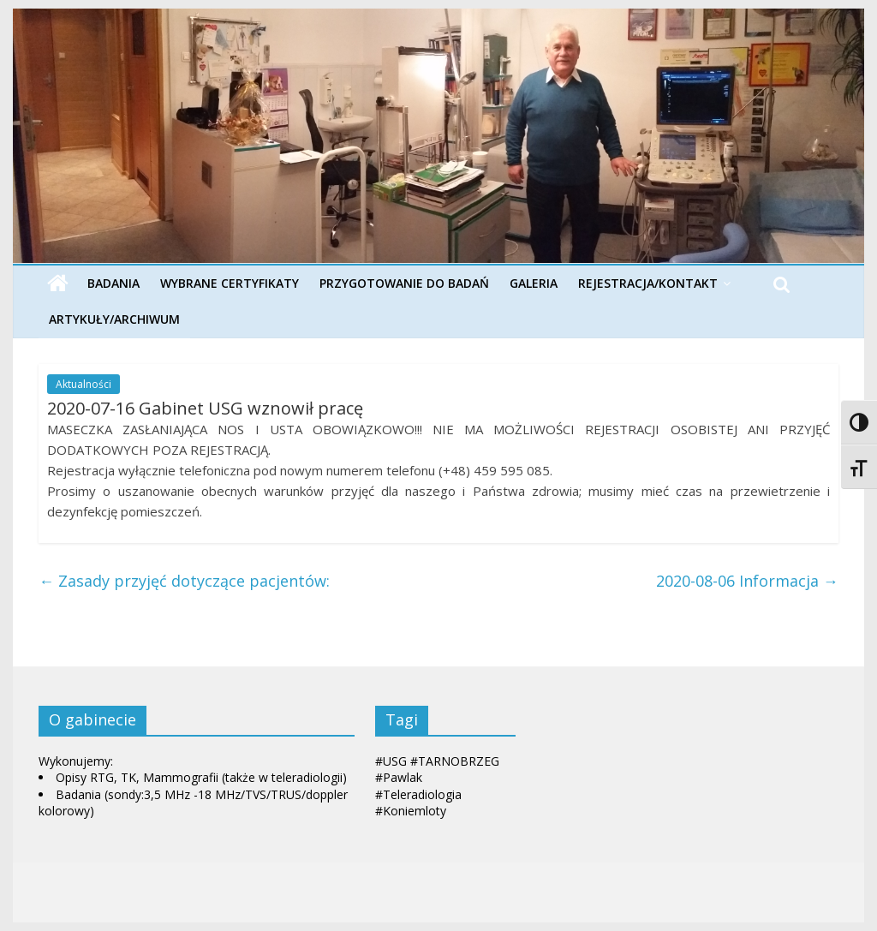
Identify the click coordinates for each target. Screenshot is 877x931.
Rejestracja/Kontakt (648, 283)
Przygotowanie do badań (404, 283)
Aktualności (83, 384)
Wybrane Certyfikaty (229, 283)
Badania (113, 283)
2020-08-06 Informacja (747, 580)
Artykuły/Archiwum (114, 319)
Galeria (534, 283)
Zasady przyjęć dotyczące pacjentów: (184, 580)
